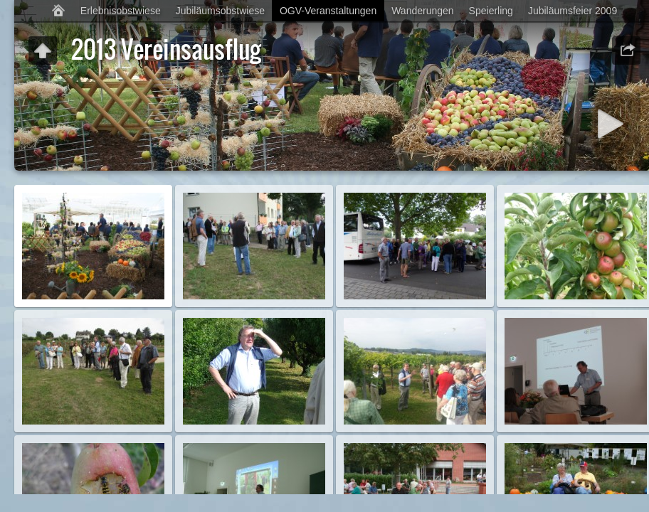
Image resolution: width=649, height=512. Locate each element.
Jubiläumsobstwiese (220, 10)
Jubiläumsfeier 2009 (572, 10)
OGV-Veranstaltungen (328, 10)
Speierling (491, 10)
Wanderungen (422, 10)
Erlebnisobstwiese (120, 10)
